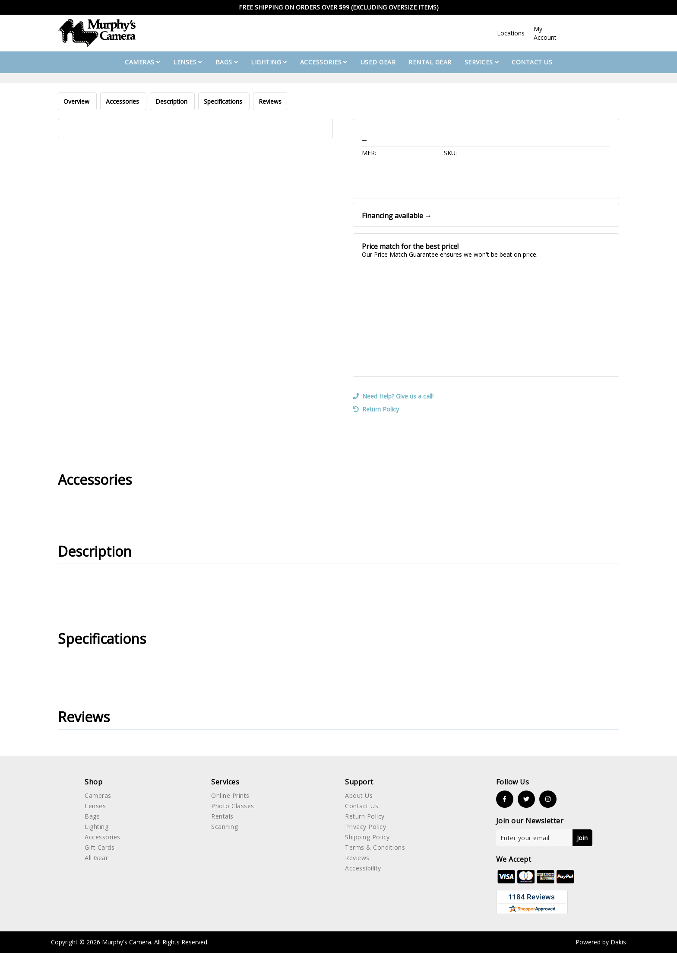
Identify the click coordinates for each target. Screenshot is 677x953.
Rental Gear (430, 62)
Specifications (224, 101)
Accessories (123, 101)
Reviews (270, 101)
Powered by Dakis (601, 942)
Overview (77, 101)
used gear (378, 62)
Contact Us (532, 62)
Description (172, 101)
